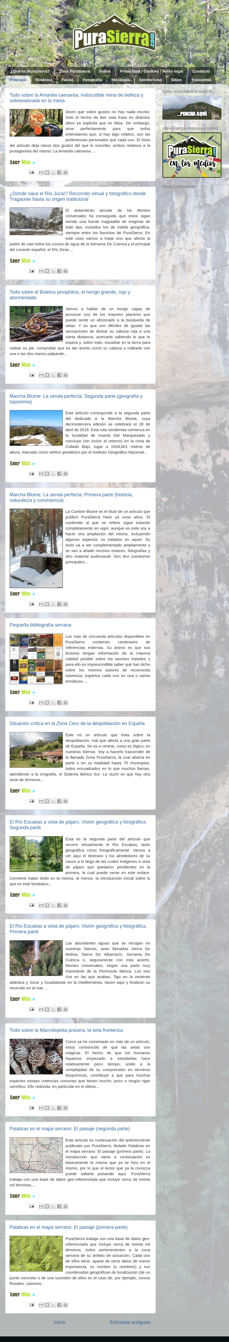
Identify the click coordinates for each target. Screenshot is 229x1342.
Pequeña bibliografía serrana (40, 625)
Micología (120, 79)
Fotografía (92, 79)
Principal (17, 79)
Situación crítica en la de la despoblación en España (77, 723)
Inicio (60, 1322)
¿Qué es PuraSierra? (30, 71)
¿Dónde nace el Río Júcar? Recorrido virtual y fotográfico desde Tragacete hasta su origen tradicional (78, 196)
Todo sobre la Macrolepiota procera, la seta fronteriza (66, 1030)
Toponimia (201, 79)
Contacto (201, 71)
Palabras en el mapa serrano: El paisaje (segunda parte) (70, 1128)
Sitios (176, 79)
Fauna (67, 79)
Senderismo (150, 79)
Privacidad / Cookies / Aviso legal (151, 71)
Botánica (43, 79)
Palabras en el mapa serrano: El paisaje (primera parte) (69, 1227)
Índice (105, 71)
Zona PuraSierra (74, 71)
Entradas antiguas (130, 1322)
